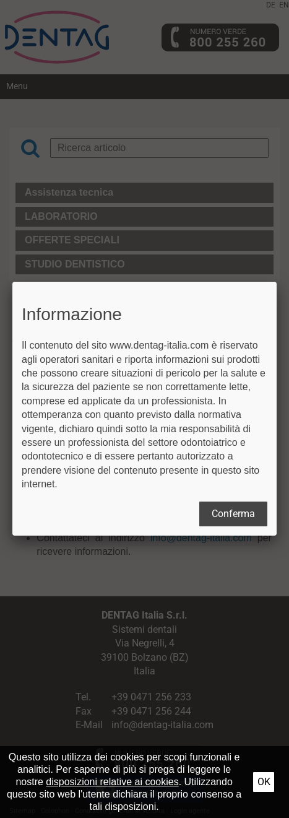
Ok (263, 782)
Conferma (233, 514)
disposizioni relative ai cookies (112, 782)
